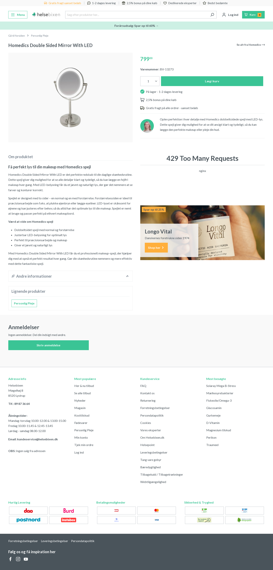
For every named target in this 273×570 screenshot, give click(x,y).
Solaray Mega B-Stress (221, 385)
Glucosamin (214, 408)
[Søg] (212, 14)
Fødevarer (80, 422)
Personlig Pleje (24, 303)
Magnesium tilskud (218, 430)
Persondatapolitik (152, 415)
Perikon (211, 437)
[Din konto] (230, 14)
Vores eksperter (150, 430)
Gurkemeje (213, 415)
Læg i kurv (212, 81)
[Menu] (17, 14)
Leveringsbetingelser (153, 452)
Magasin (80, 408)
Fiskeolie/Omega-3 (219, 400)
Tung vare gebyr (150, 459)
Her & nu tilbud (84, 385)
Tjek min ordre (83, 445)
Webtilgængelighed (153, 482)
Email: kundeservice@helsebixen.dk (33, 439)
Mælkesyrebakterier (219, 393)
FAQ (143, 385)
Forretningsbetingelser (155, 408)
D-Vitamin (213, 422)
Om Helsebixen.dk (152, 437)
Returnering (148, 400)
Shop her (156, 248)
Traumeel (212, 445)
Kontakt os (147, 393)
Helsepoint (147, 445)
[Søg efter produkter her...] (136, 14)
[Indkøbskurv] (253, 14)
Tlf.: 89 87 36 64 (19, 403)
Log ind (79, 452)
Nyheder (80, 400)
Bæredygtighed (150, 467)
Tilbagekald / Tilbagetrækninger (161, 474)
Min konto (81, 437)
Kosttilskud (81, 415)
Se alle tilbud (82, 393)
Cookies (145, 422)
